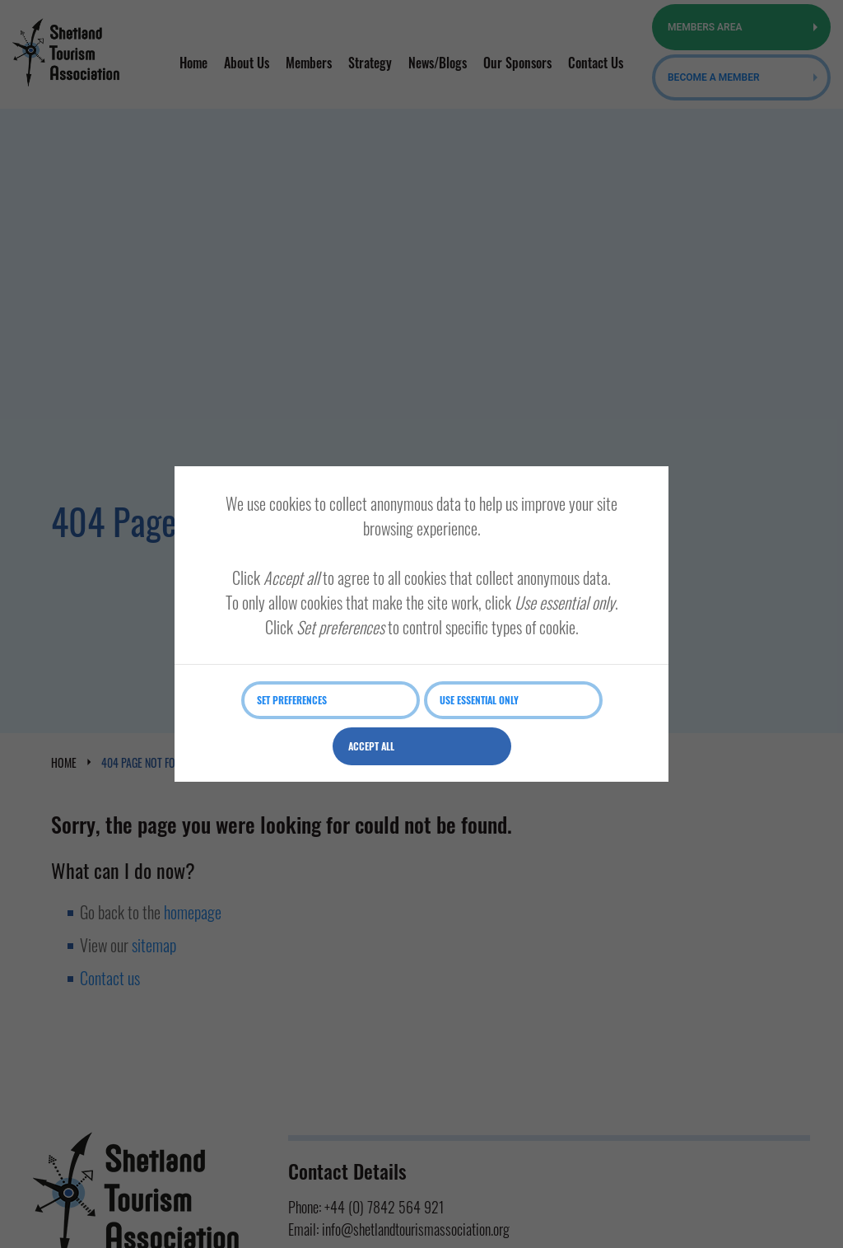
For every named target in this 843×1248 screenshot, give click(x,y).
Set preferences (292, 700)
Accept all (371, 746)
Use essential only (479, 700)
